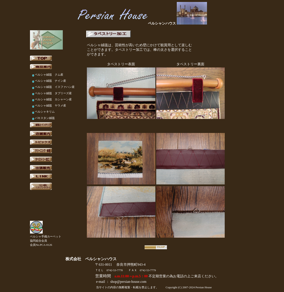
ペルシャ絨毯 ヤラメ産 (50, 105)
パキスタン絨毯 (45, 118)
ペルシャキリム (45, 111)
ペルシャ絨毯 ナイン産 (50, 80)
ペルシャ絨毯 (45, 86)
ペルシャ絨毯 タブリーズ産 (53, 93)
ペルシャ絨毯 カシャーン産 (53, 99)
